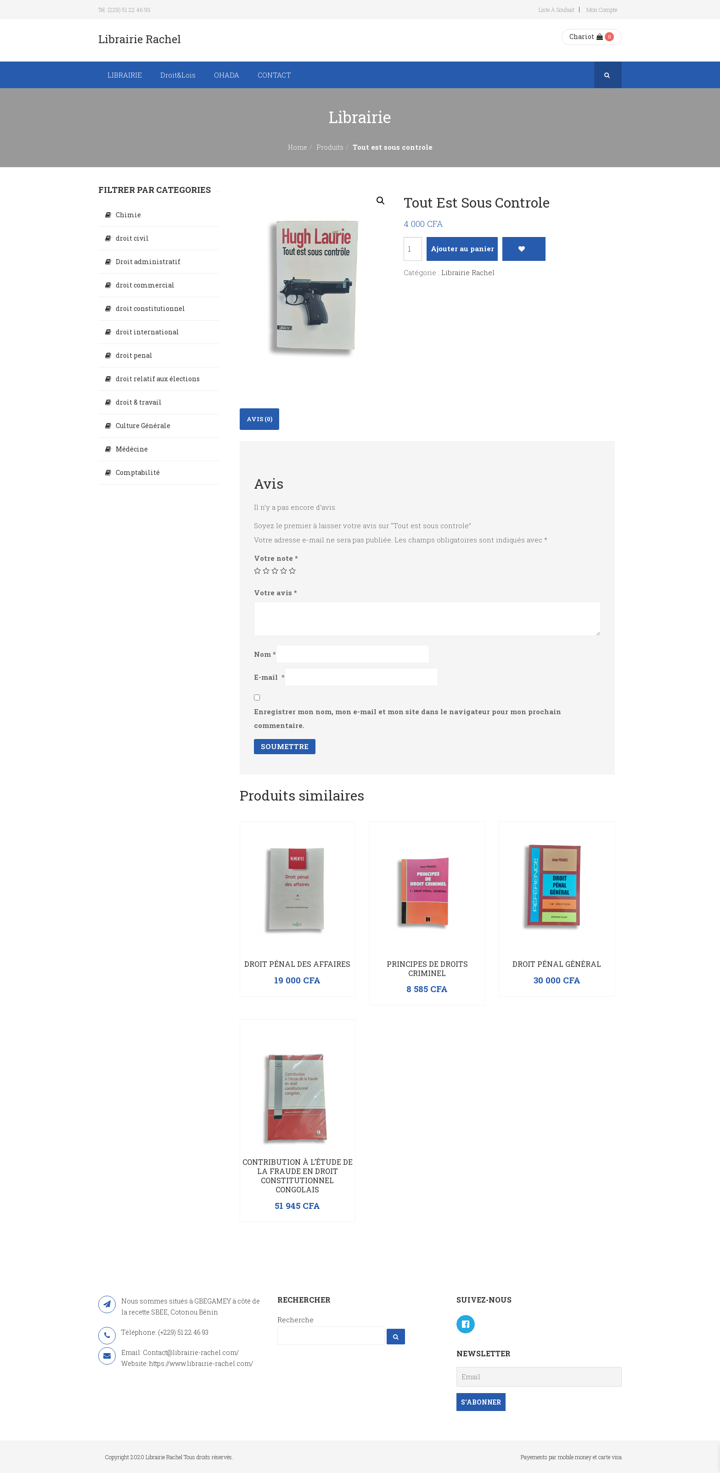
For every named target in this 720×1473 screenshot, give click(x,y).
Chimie (128, 214)
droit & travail (139, 402)
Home (297, 147)
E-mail (269, 677)
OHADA (226, 74)
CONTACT (274, 74)
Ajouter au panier (462, 248)
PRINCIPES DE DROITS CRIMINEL (427, 968)
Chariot (586, 36)
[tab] (259, 419)
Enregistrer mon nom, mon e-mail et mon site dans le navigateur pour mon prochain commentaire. (407, 718)
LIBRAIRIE (124, 74)
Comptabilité (138, 472)
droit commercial (145, 285)
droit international (147, 331)
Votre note (276, 558)
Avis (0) (259, 419)
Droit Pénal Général (556, 964)
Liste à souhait (556, 9)
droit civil (132, 238)
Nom (265, 654)
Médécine (132, 449)
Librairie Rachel (468, 272)
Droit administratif (148, 261)
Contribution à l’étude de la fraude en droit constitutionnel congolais (297, 1175)
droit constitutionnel (150, 308)
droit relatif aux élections (158, 378)
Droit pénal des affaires (297, 964)
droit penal (134, 355)
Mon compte (601, 9)
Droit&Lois (178, 74)
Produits (329, 147)
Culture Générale (143, 425)
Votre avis (275, 592)
